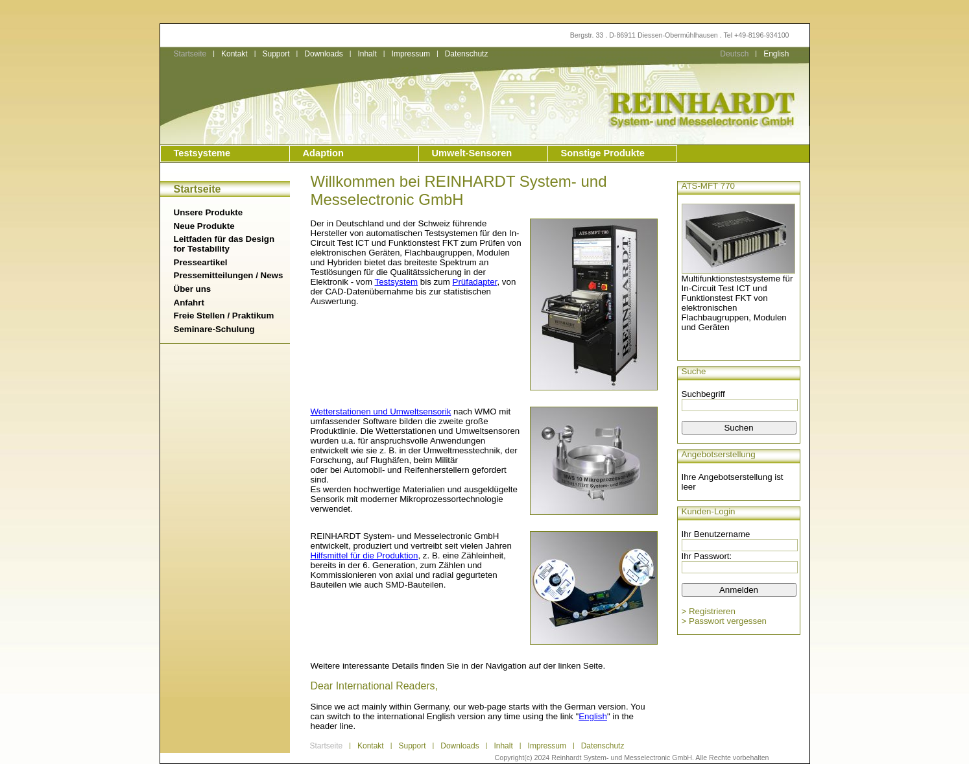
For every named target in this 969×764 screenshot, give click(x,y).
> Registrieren (709, 611)
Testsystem (396, 282)
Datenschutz (466, 53)
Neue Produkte (204, 226)
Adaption (323, 153)
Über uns (192, 289)
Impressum (411, 53)
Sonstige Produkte (603, 153)
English (776, 53)
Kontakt (234, 53)
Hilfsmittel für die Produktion (364, 555)
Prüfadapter (475, 282)
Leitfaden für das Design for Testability (224, 244)
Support (275, 53)
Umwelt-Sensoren (472, 153)
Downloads (323, 53)
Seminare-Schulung (214, 329)
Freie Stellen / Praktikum (224, 315)
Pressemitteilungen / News (228, 275)
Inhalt (366, 53)
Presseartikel (201, 262)
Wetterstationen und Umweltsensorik (381, 411)
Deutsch (734, 53)
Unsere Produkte (208, 212)
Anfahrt (189, 302)
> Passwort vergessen (724, 621)
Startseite (190, 53)
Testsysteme (202, 153)
